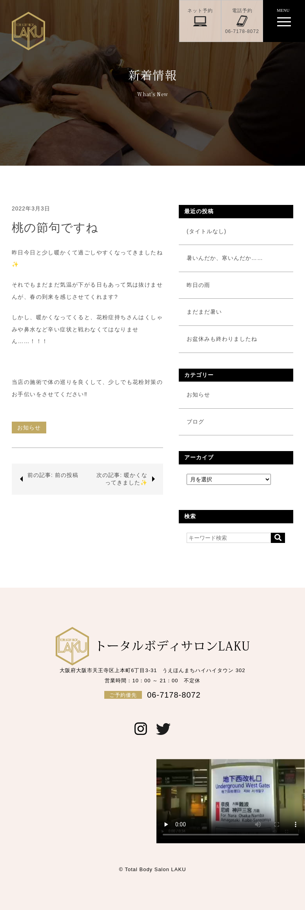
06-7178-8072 (152, 695)
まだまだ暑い (204, 312)
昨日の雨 (198, 285)
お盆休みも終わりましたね (222, 339)
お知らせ (29, 427)
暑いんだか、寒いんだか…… (225, 258)
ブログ (195, 421)
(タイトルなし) (206, 231)
